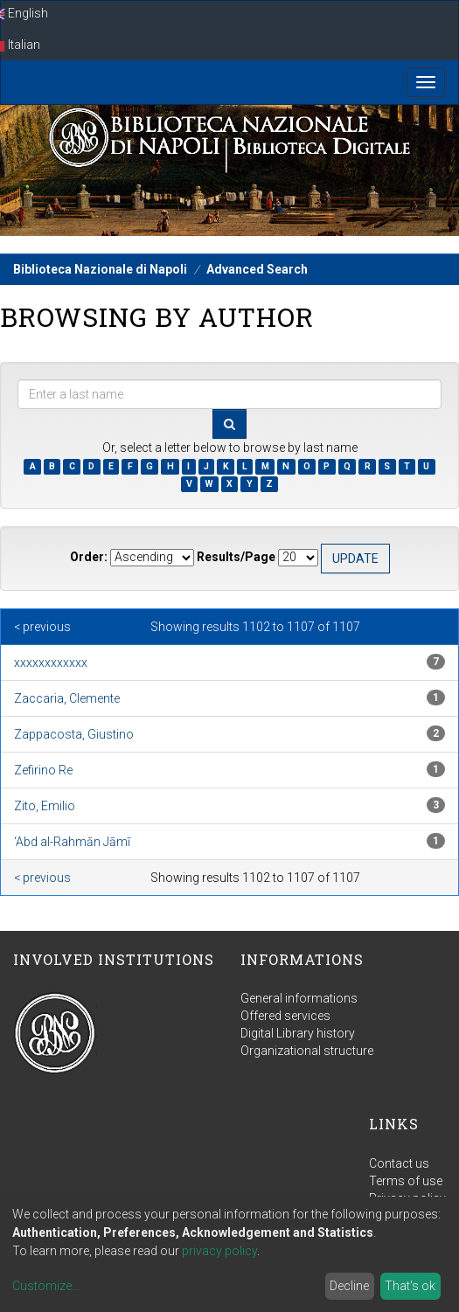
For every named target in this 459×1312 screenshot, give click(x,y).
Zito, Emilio (44, 806)
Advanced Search (257, 269)
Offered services (285, 1016)
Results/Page (236, 557)
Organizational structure (306, 1051)
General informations (299, 998)
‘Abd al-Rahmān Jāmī (72, 842)
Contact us (399, 1163)
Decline (349, 1286)
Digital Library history (297, 1033)
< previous (42, 627)
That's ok (410, 1286)
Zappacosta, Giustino (74, 734)
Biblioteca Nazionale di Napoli (100, 269)
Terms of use (405, 1181)
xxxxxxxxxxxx (50, 663)
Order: (89, 557)
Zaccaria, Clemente (67, 698)
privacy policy (219, 1251)
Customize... (46, 1286)
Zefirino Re (43, 770)
